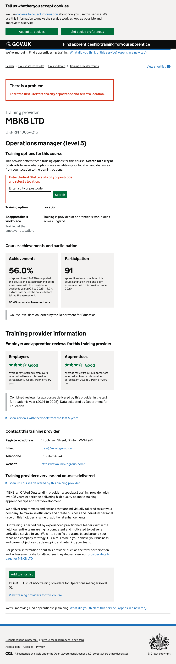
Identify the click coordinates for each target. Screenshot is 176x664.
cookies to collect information (37, 14)
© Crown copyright (159, 653)
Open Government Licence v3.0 (72, 653)
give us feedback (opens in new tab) (63, 640)
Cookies (28, 646)
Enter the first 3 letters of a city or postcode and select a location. (57, 94)
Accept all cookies (32, 32)
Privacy (40, 646)
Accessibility (13, 646)
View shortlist (158, 66)
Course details (56, 66)
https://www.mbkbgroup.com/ (63, 464)
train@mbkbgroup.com (57, 448)
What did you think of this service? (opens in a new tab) (108, 52)
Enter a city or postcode (26, 188)
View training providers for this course (35, 595)
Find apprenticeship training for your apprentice (106, 44)
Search (10, 66)
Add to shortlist (22, 574)
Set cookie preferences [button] (87, 32)
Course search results (31, 66)
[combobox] (30, 194)
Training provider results (84, 66)
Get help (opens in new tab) (22, 640)
